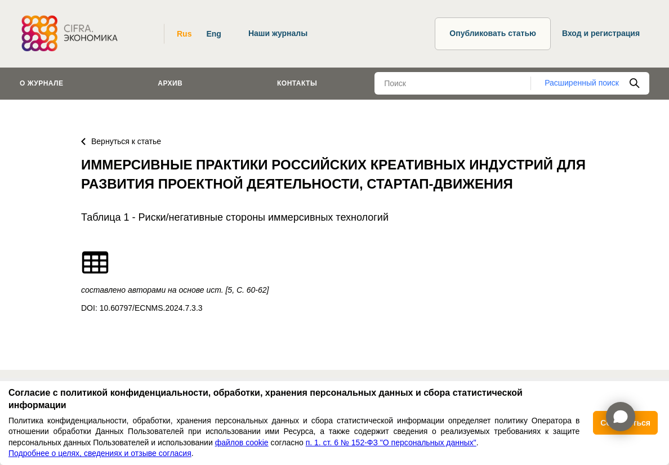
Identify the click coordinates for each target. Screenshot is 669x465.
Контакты (297, 83)
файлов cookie (242, 442)
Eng (213, 33)
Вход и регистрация (601, 33)
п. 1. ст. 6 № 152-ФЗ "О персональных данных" (391, 442)
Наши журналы (277, 33)
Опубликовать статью (492, 33)
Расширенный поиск (582, 82)
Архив (170, 83)
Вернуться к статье (121, 141)
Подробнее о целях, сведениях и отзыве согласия (99, 453)
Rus (184, 33)
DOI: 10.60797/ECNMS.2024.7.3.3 (142, 307)
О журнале (42, 83)
